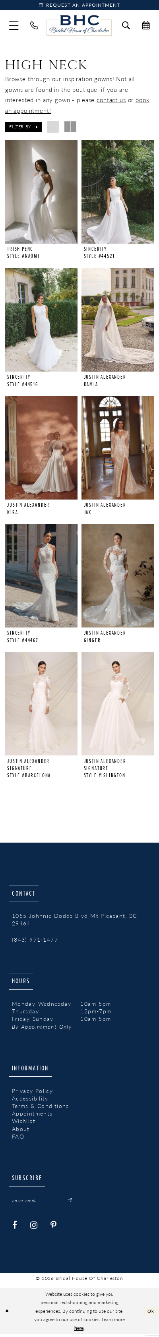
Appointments (32, 1116)
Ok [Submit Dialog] (150, 1313)
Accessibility (30, 1100)
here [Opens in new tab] (78, 1331)
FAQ (18, 1138)
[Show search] (126, 26)
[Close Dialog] (7, 1314)
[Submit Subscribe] (74, 1203)
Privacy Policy (32, 1093)
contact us (111, 101)
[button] (14, 26)
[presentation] (41, 192)
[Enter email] (46, 1203)
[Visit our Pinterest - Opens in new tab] (53, 1228)
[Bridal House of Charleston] (79, 26)
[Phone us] (34, 26)
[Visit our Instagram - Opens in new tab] (34, 1228)
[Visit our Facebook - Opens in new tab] (15, 1228)
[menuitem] (14, 26)
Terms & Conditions (40, 1108)
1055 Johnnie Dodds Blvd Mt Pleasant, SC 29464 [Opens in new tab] (74, 921)
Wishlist (23, 1123)
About (21, 1131)
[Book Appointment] (79, 5)
